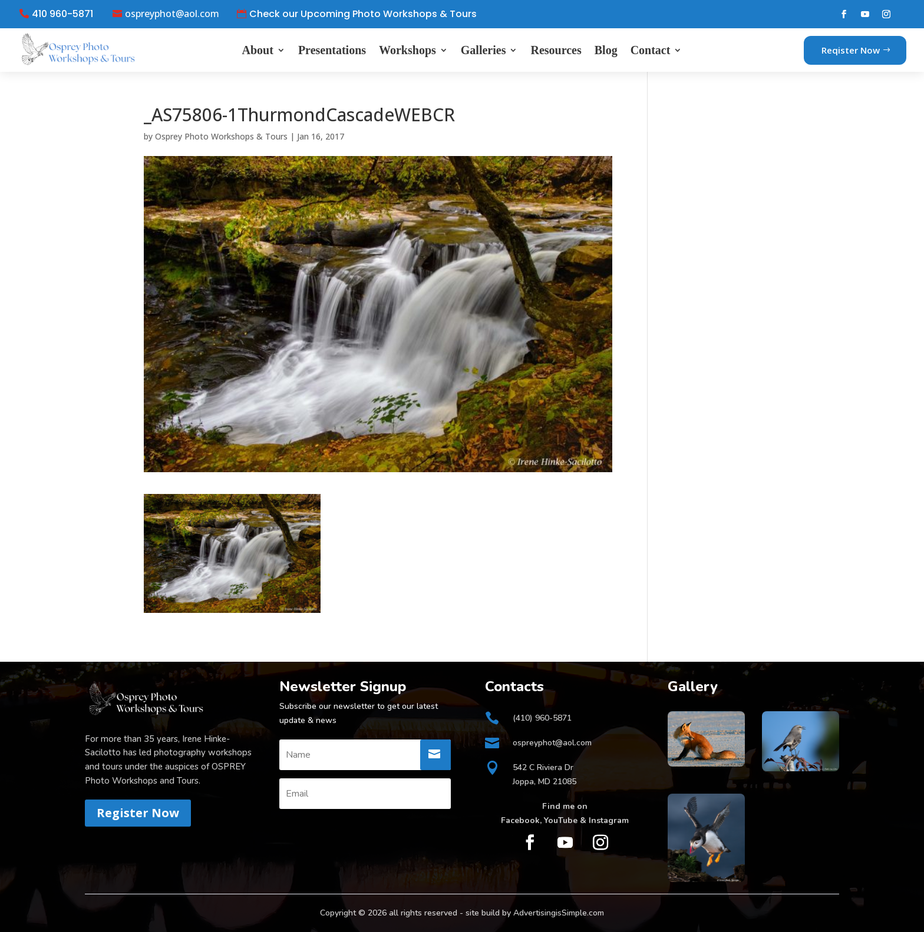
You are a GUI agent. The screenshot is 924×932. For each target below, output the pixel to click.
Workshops (407, 50)
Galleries (483, 50)
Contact (651, 50)
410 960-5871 (62, 14)
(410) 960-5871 (542, 718)
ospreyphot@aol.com (172, 14)
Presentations (332, 50)
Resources (555, 50)
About (257, 50)
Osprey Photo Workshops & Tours (221, 136)
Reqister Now (850, 50)
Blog (606, 50)
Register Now (138, 813)
